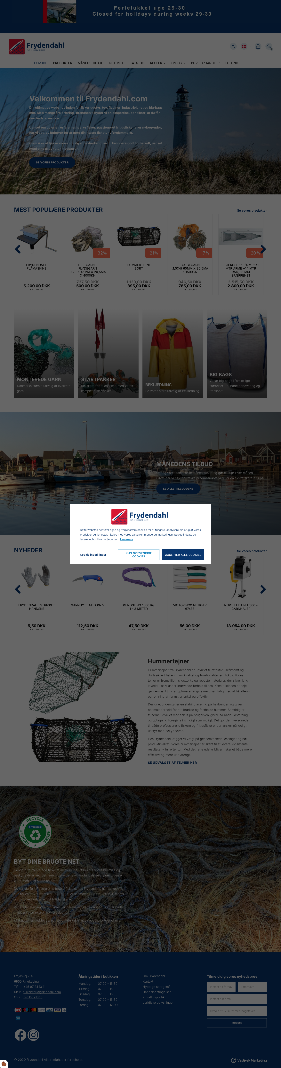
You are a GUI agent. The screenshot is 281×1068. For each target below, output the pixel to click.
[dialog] (140, 534)
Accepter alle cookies (183, 554)
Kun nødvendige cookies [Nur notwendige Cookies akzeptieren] (139, 555)
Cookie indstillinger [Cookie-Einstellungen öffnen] (93, 554)
